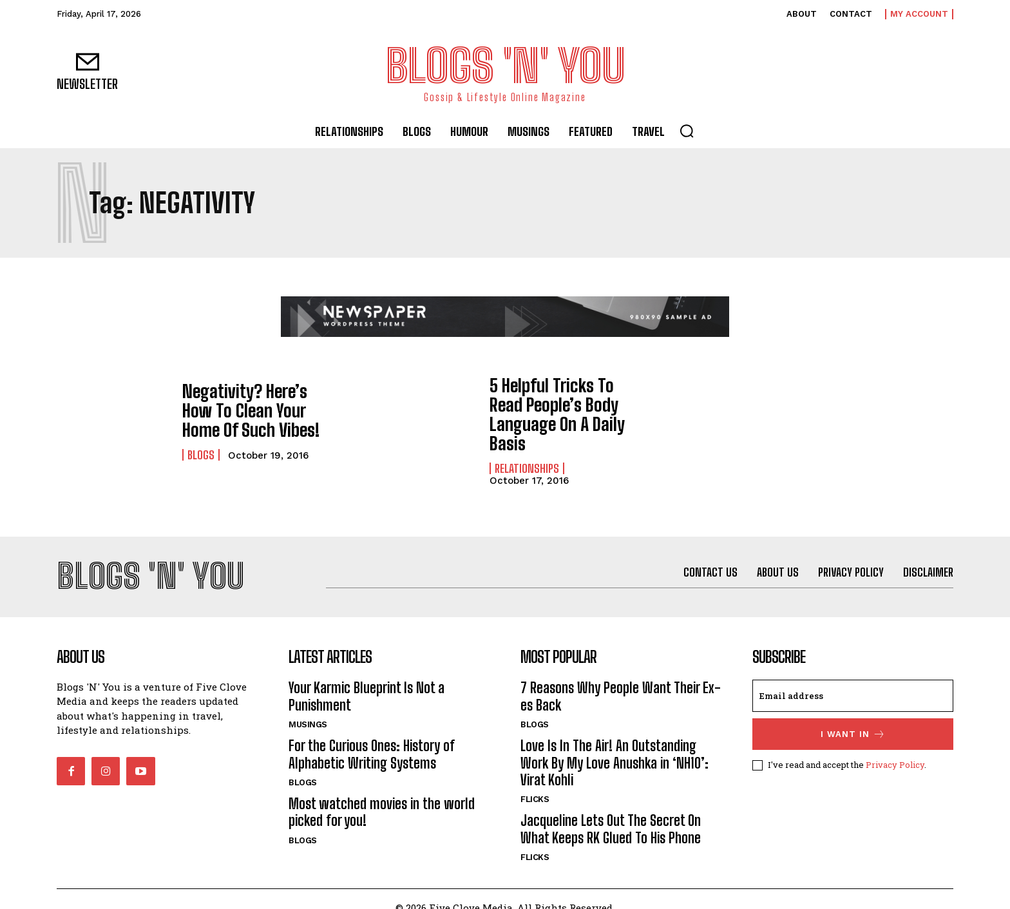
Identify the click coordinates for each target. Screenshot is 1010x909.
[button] (686, 130)
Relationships (527, 446)
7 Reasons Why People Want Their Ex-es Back (620, 679)
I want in (853, 717)
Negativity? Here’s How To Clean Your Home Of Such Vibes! (252, 410)
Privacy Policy (895, 747)
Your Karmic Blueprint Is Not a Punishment (366, 679)
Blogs (200, 451)
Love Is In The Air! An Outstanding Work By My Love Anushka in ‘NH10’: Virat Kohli (614, 745)
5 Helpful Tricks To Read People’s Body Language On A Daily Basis (563, 405)
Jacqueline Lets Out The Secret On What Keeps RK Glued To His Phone (610, 811)
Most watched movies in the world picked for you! (382, 795)
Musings (308, 707)
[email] (852, 678)
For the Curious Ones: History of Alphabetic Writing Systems (372, 737)
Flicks (534, 782)
